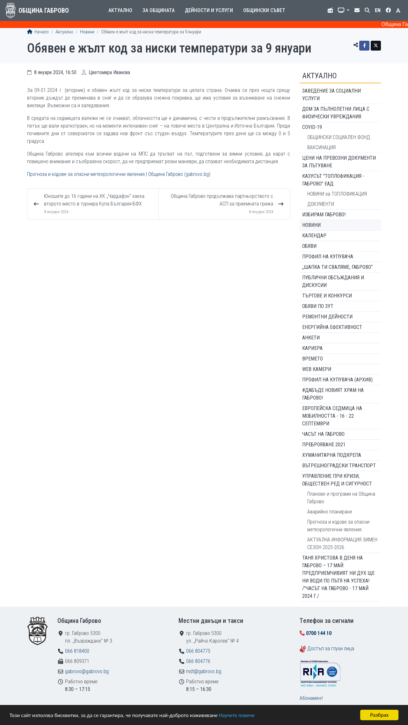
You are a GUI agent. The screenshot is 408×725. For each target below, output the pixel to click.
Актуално (120, 10)
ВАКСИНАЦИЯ (321, 147)
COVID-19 (312, 127)
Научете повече (236, 715)
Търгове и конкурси (327, 296)
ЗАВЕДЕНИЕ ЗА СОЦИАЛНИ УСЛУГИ (331, 94)
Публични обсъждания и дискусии (333, 281)
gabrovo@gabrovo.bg (87, 671)
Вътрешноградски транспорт (339, 466)
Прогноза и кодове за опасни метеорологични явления (338, 526)
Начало (38, 32)
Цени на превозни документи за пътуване (339, 162)
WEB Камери (316, 369)
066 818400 (77, 651)
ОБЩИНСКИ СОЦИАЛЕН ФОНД (338, 137)
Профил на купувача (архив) (337, 380)
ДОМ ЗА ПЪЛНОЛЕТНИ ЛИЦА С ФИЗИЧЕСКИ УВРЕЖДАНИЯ (335, 113)
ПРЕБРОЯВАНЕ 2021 (324, 445)
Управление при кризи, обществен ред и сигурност (337, 480)
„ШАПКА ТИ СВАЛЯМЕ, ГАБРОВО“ (337, 267)
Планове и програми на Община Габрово (341, 498)
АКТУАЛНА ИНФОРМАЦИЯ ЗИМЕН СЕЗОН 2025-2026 (342, 543)
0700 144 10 (319, 633)
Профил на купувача (327, 257)
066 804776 (198, 661)
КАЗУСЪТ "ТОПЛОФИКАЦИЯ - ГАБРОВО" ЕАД (333, 180)
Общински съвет (264, 10)
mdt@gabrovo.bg (203, 671)
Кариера (312, 348)
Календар (314, 236)
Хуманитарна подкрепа (331, 455)
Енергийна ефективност (332, 327)
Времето (312, 359)
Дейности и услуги (209, 10)
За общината (158, 10)
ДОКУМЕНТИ (320, 204)
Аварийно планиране (329, 512)
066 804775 (198, 651)
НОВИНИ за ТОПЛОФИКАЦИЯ (337, 194)
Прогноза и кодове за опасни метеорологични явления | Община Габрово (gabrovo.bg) (118, 174)
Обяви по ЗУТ (317, 306)
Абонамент (311, 698)
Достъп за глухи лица (330, 648)
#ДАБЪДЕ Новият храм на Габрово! (333, 394)
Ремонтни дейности (327, 317)
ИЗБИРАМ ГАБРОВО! (324, 215)
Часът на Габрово (323, 434)
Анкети (311, 338)
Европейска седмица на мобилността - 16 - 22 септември (332, 416)
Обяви (309, 246)
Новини (87, 32)
